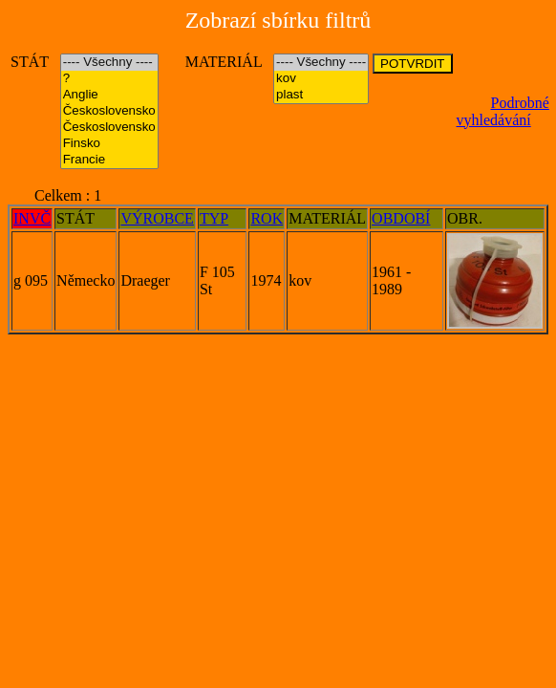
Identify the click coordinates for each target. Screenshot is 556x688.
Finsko (109, 144)
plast (321, 95)
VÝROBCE (156, 218)
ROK (266, 218)
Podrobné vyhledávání (503, 111)
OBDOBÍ (401, 218)
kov (321, 79)
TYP (214, 218)
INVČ (32, 218)
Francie (109, 160)
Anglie (109, 95)
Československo (109, 111)
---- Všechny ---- (109, 62)
